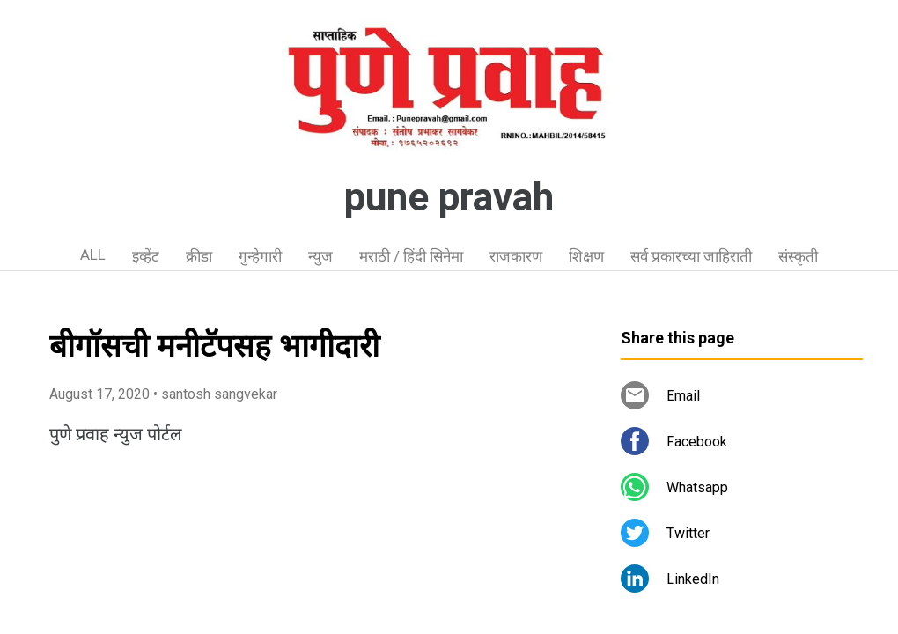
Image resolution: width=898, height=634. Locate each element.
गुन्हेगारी (260, 256)
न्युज (320, 256)
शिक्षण (586, 256)
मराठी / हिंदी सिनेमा (411, 256)
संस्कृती (798, 256)
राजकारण (515, 256)
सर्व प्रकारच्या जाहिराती (691, 256)
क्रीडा (199, 256)
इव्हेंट (145, 256)
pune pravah (449, 197)
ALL (93, 254)
